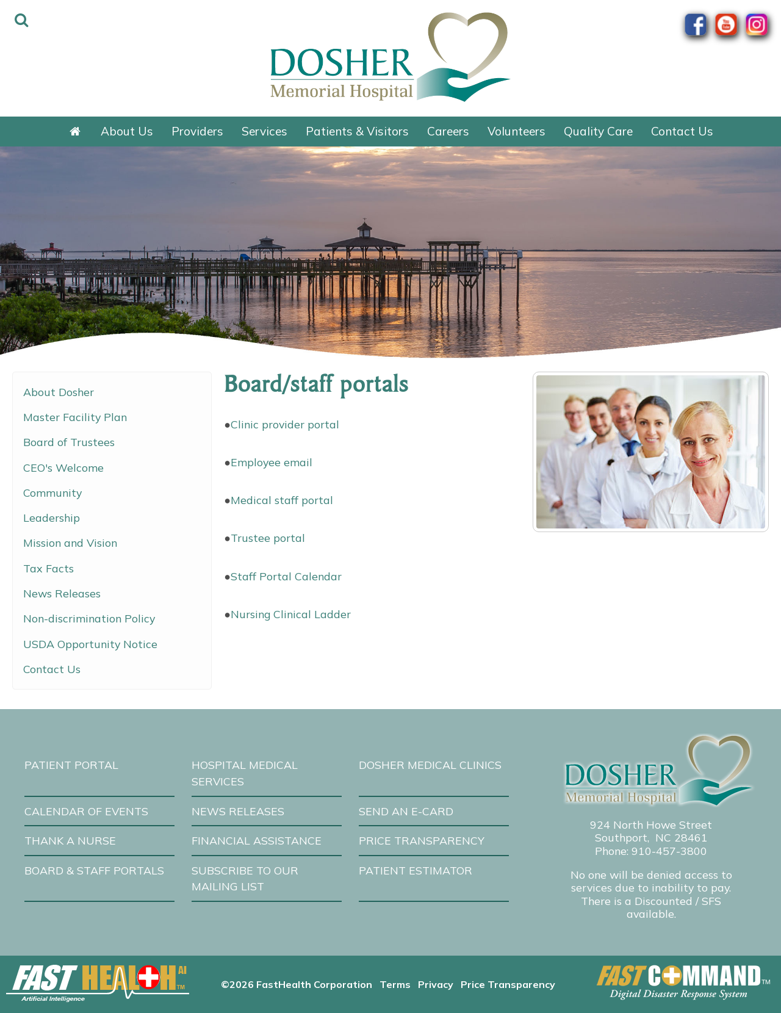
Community (52, 492)
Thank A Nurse (70, 840)
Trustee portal (268, 537)
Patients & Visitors (357, 131)
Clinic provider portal (285, 424)
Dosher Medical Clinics (430, 764)
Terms (395, 984)
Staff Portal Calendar (286, 576)
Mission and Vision (70, 542)
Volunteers (516, 131)
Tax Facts (48, 568)
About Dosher (58, 391)
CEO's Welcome (63, 467)
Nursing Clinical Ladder (291, 614)
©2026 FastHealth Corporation (296, 984)
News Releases (62, 593)
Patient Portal (71, 764)
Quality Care (598, 131)
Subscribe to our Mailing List (245, 878)
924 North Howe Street (651, 824)
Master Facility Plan (75, 417)
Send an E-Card (406, 811)
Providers (197, 131)
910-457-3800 (669, 850)
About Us (127, 131)
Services (264, 131)
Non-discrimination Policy (89, 618)
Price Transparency (421, 840)
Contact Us (682, 131)
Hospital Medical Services (245, 773)
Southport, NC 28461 (651, 837)
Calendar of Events (86, 811)
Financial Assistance (257, 840)
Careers (448, 131)
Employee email (271, 462)
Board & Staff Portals (94, 870)
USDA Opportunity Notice (90, 644)
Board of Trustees (69, 442)
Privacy (435, 984)
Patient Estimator (415, 870)
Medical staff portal (282, 499)
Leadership (51, 517)
